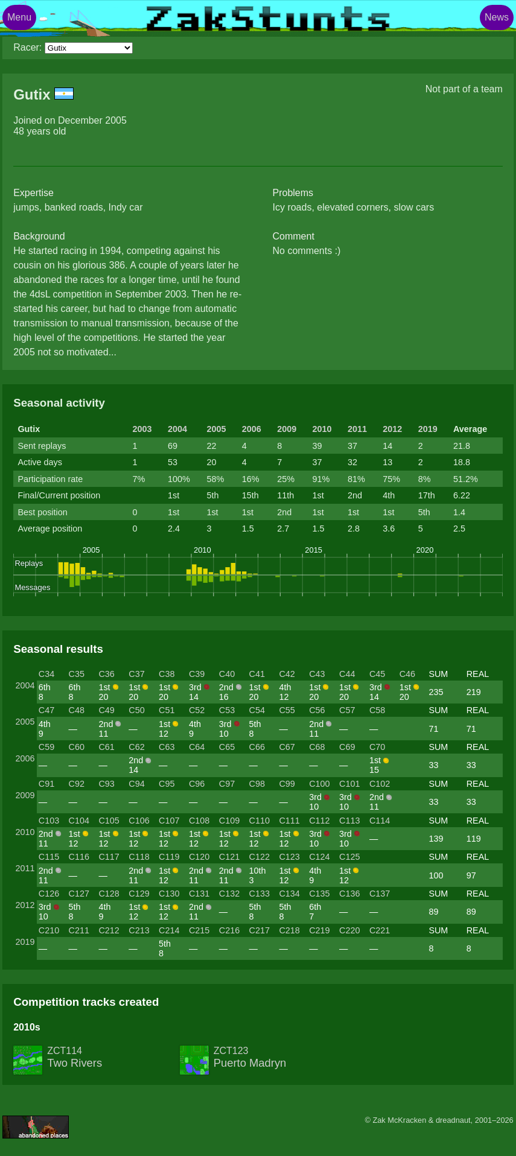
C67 (287, 747)
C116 (79, 857)
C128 (108, 893)
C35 (76, 674)
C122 (259, 857)
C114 (379, 820)
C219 (319, 930)
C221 (379, 930)
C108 (199, 820)
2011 (357, 429)
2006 (251, 429)
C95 (166, 784)
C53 (227, 710)
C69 (347, 747)
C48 (76, 710)
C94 (136, 784)
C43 (317, 674)
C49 (106, 710)
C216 (229, 930)
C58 (377, 710)
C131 (199, 893)
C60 (76, 747)
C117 (108, 857)
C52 (197, 710)
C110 (259, 820)
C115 (49, 857)
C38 (166, 674)
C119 (169, 857)
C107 (169, 820)
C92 (76, 784)
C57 (347, 710)
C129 (139, 893)
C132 (229, 893)
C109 (229, 820)
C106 (139, 820)
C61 (106, 747)
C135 (319, 893)
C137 (379, 893)
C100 (319, 784)
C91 (46, 784)
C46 (407, 674)
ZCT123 (250, 1058)
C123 (289, 857)
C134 (289, 893)
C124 (319, 857)
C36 (106, 674)
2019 (428, 429)
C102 (379, 784)
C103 (49, 820)
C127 (79, 893)
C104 (79, 820)
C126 (49, 893)
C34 (46, 674)
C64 (197, 747)
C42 (287, 674)
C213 (139, 930)
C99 (287, 784)
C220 (349, 930)
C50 (136, 710)
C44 (347, 674)
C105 (108, 820)
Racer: (27, 47)
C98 (257, 784)
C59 (46, 747)
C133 (259, 893)
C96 (197, 784)
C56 (317, 710)
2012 (392, 429)
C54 (257, 710)
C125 (349, 857)
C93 (106, 784)
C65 (227, 747)
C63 (166, 747)
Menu (19, 17)
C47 (46, 710)
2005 (216, 429)
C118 (139, 857)
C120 (199, 857)
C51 (166, 710)
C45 (377, 674)
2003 (142, 429)
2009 (286, 429)
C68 (317, 747)
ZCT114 (74, 1058)
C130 (169, 893)
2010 (322, 429)
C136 (349, 893)
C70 (377, 747)
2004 (177, 429)
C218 (289, 930)
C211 (79, 930)
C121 (229, 857)
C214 (169, 930)
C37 (136, 674)
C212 (108, 930)
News (497, 17)
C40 (227, 674)
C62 (136, 747)
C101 (349, 784)
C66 (257, 747)
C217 (259, 930)
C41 (257, 674)
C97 (227, 784)
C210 (49, 930)
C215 (199, 930)
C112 (319, 820)
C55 (287, 710)
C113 (349, 820)
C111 (289, 820)
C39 (197, 674)
